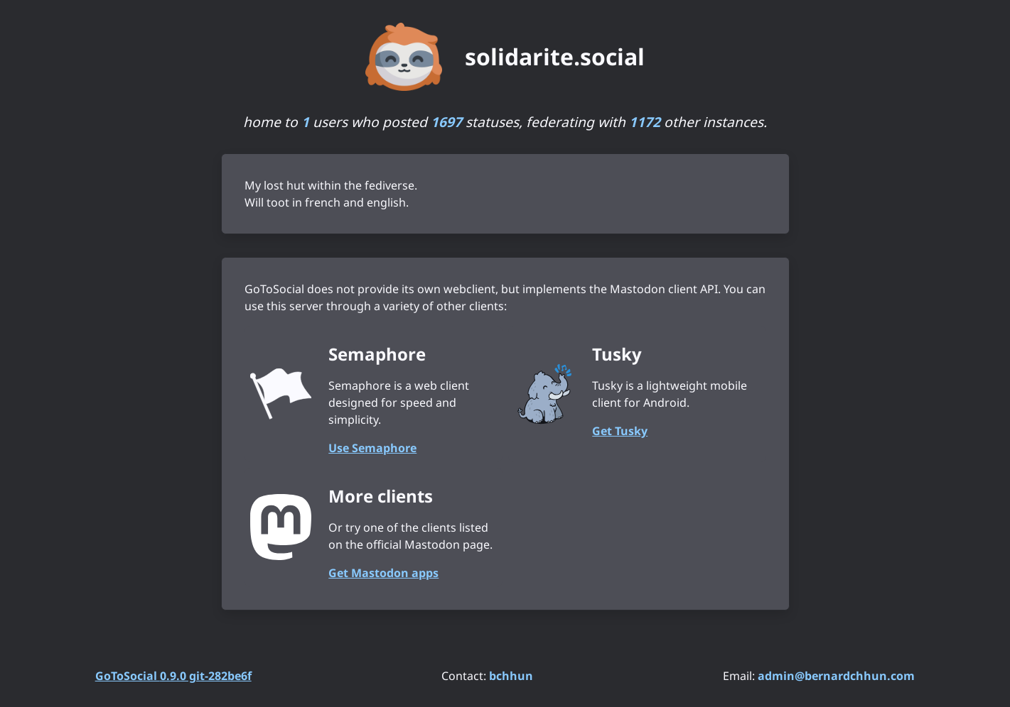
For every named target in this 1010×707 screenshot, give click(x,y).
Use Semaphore (372, 448)
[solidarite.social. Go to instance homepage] (505, 57)
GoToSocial (173, 676)
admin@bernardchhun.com (836, 676)
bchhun (511, 676)
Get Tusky (620, 431)
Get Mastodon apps (383, 573)
